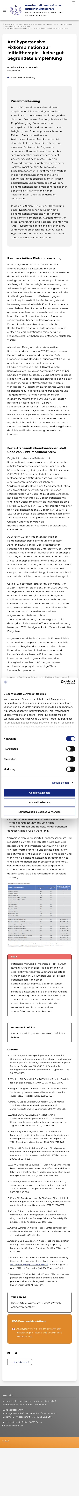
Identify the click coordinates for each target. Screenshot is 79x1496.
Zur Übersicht (21, 1361)
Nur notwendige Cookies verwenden (39, 811)
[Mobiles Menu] (4, 10)
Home (6, 24)
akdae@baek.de (14, 1425)
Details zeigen (60, 782)
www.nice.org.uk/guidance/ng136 (27, 1264)
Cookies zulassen (39, 792)
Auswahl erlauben (39, 802)
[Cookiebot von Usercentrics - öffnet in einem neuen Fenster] (61, 682)
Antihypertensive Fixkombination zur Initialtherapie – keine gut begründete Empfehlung (39, 1331)
